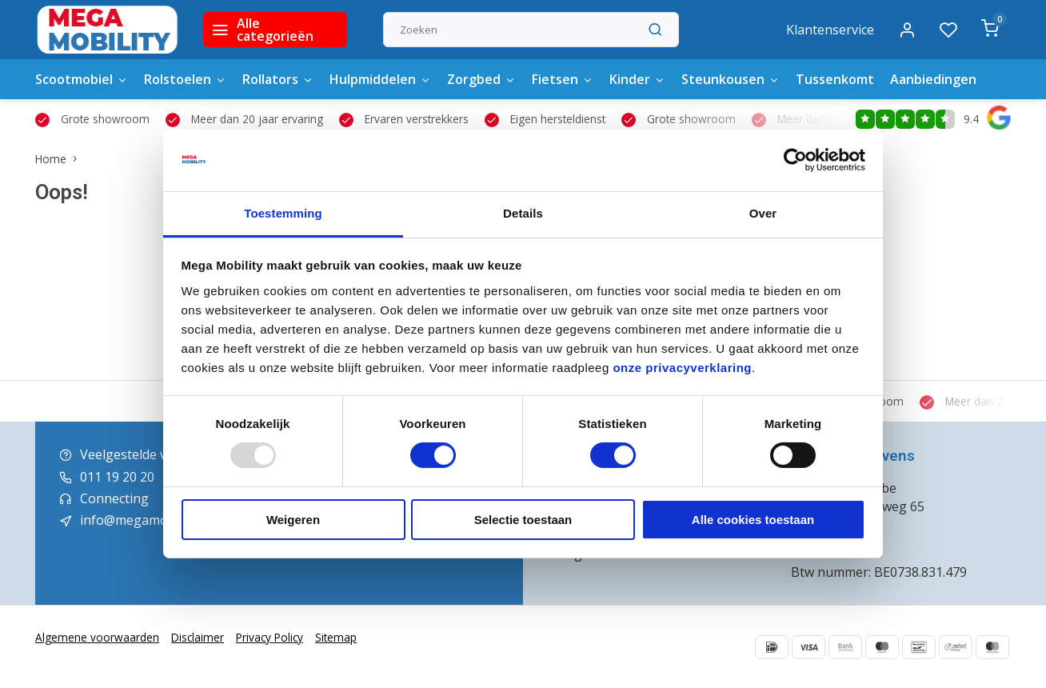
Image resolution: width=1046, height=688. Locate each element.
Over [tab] (763, 213)
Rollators (277, 79)
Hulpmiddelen (380, 79)
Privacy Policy (269, 637)
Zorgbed (481, 79)
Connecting (114, 498)
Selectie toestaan (523, 519)
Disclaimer (197, 637)
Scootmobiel (81, 79)
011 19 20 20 (117, 477)
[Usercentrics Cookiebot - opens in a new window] (795, 160)
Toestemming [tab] (283, 213)
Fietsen (562, 79)
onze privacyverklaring (682, 367)
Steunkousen (730, 79)
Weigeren (293, 519)
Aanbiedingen (933, 79)
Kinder (637, 79)
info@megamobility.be (147, 520)
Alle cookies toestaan (753, 519)
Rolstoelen (185, 79)
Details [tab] (523, 213)
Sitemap (336, 637)
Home (59, 158)
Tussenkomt (835, 79)
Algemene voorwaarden (97, 637)
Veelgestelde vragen (141, 454)
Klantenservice (830, 29)
